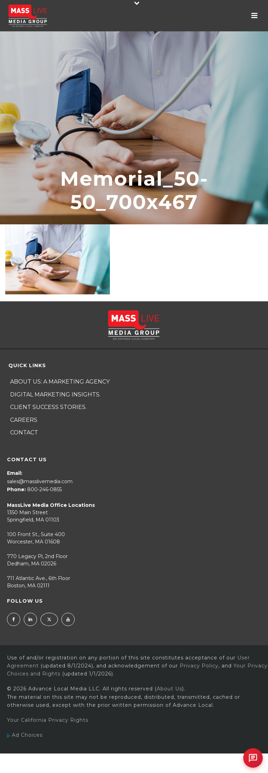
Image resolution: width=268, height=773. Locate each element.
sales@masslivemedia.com (40, 481)
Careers (23, 420)
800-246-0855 (44, 489)
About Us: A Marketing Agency (60, 381)
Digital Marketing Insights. (55, 394)
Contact (24, 432)
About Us (169, 689)
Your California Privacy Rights (47, 720)
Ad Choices (25, 735)
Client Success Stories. (48, 407)
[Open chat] (253, 758)
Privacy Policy (199, 666)
